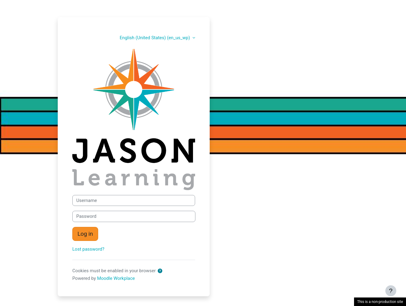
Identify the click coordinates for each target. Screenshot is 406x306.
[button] (161, 271)
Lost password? (88, 249)
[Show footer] (390, 290)
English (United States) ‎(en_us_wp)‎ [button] (155, 37)
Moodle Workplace (116, 278)
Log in (85, 234)
